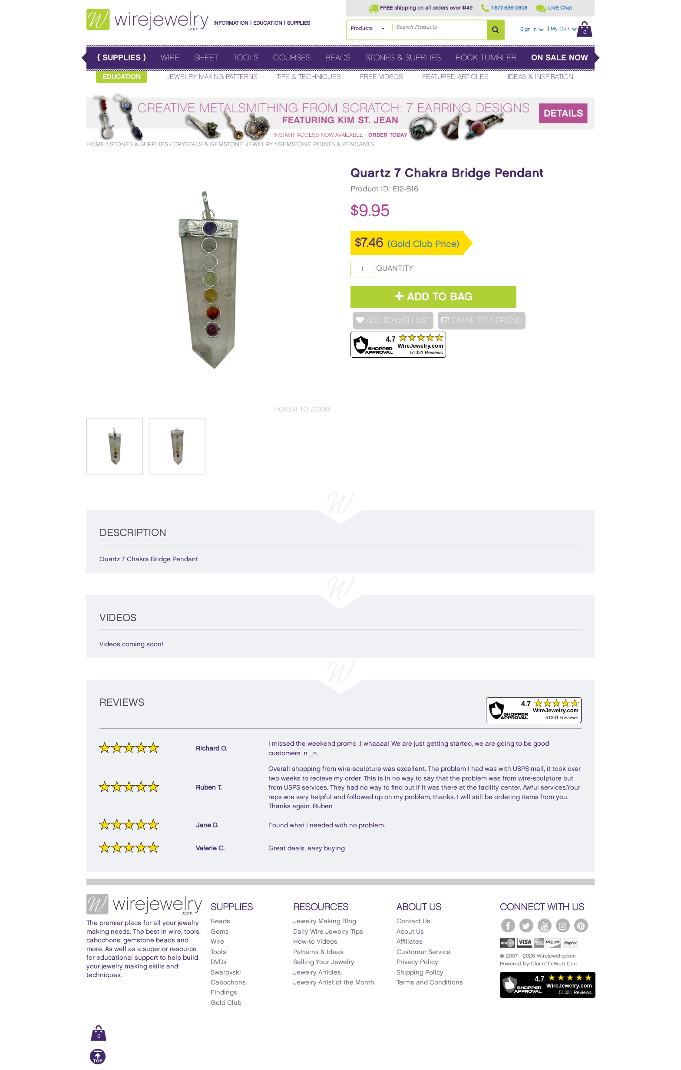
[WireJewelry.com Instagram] (563, 925)
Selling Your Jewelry (323, 962)
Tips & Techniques (309, 77)
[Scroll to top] (98, 1062)
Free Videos (381, 77)
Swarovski (226, 973)
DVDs (219, 962)
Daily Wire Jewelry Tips (328, 932)
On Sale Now (559, 58)
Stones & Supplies (403, 58)
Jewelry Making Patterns (212, 77)
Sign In (532, 29)
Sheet (206, 58)
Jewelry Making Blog (324, 922)
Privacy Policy (417, 962)
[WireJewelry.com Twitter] (526, 925)
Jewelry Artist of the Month (333, 983)
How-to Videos (315, 942)
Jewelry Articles (317, 973)
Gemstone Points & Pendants (326, 144)
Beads (337, 58)
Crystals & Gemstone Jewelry (223, 144)
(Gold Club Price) (423, 244)
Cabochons (228, 983)
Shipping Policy (420, 973)
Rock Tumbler (486, 58)
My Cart (571, 28)
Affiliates (410, 942)
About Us (410, 932)
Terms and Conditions (430, 983)
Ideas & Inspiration (540, 77)
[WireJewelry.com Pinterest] (581, 925)
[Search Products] (495, 30)
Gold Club (226, 1003)
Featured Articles (455, 77)
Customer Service (423, 952)
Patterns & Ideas (318, 952)
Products (362, 28)
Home (95, 144)
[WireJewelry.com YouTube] (545, 925)
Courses (292, 58)
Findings (224, 993)
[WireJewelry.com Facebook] (508, 925)
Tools (245, 58)
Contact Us (413, 922)
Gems (220, 932)
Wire (170, 58)
